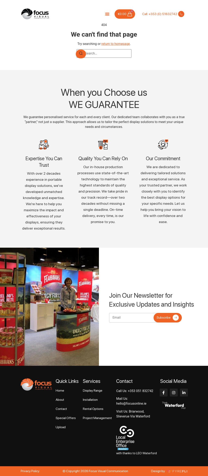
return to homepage (115, 44)
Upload (61, 427)
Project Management (97, 418)
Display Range (92, 390)
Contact (61, 409)
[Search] (81, 54)
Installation (90, 400)
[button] (107, 14)
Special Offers (66, 418)
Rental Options (93, 409)
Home (60, 390)
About (60, 400)
